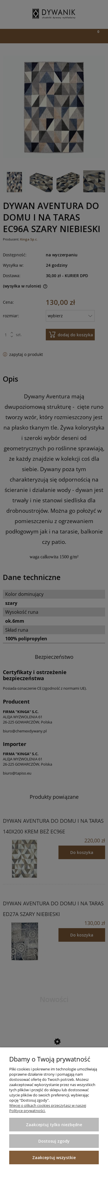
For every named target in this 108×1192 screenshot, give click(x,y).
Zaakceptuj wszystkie (54, 1157)
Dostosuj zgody (54, 1141)
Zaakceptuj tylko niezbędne (54, 1124)
